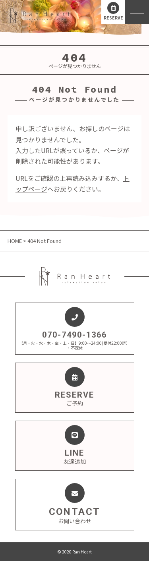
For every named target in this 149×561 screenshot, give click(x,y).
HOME (15, 241)
